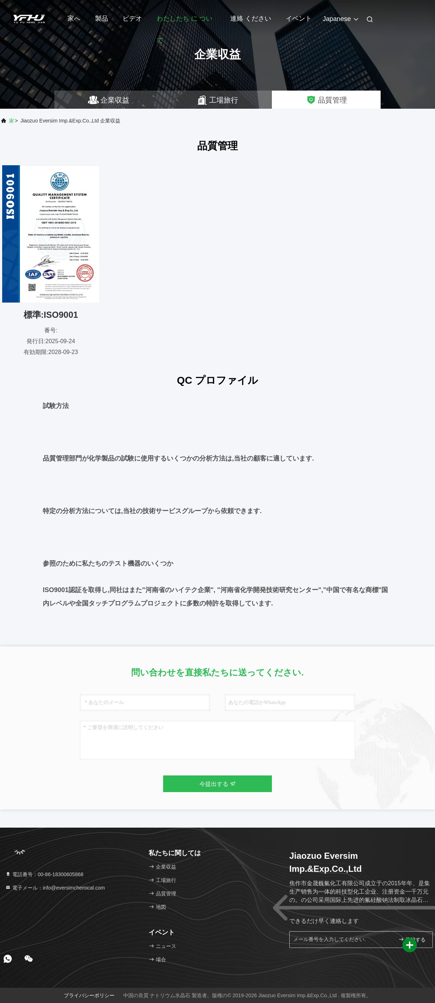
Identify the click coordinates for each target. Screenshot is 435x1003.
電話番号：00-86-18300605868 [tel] (44, 874)
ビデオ (132, 18)
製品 (101, 18)
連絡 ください (250, 18)
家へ (73, 18)
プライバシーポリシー (89, 995)
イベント (299, 18)
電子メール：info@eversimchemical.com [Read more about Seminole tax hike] (55, 888)
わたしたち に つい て (184, 22)
